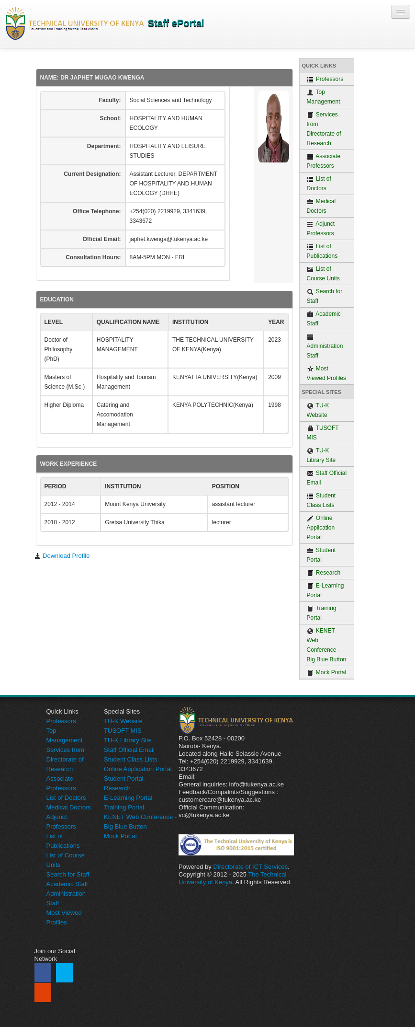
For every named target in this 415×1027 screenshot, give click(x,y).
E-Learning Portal (325, 590)
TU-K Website (318, 410)
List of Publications (322, 251)
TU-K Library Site (321, 455)
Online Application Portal (321, 528)
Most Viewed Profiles (327, 373)
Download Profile (62, 555)
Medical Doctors (321, 206)
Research (324, 573)
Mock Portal (327, 672)
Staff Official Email (327, 478)
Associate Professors (324, 161)
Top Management (323, 97)
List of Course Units (323, 273)
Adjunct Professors (321, 228)
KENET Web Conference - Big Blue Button (327, 645)
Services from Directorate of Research (324, 129)
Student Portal (321, 555)
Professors (325, 79)
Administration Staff (325, 346)
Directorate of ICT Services (250, 866)
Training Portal (321, 613)
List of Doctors (319, 183)
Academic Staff (324, 319)
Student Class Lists (321, 500)
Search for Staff (325, 296)
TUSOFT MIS (323, 433)
